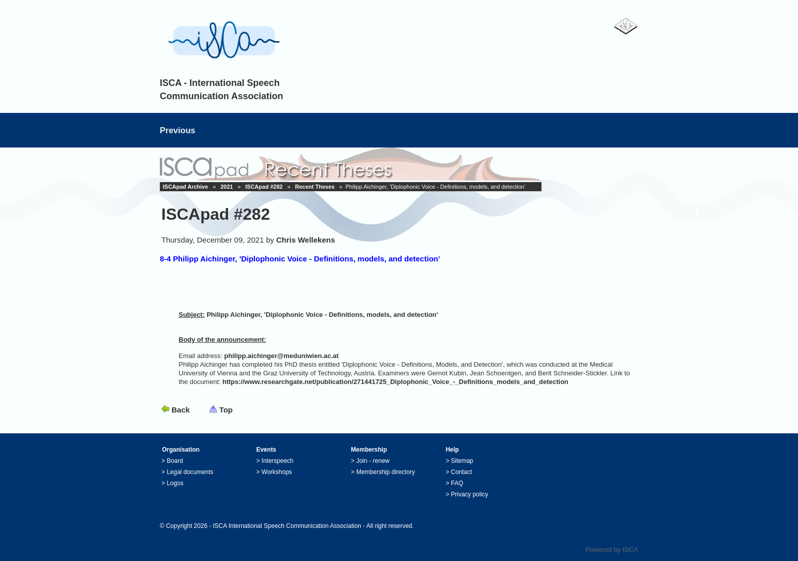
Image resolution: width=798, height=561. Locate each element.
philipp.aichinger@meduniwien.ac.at (281, 356)
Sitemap (462, 460)
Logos (175, 483)
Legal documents (190, 472)
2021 (226, 187)
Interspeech (278, 460)
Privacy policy (469, 494)
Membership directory (385, 472)
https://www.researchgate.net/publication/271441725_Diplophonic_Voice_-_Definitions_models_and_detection (395, 382)
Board (175, 460)
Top (226, 409)
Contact (461, 472)
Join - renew (372, 460)
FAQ (457, 483)
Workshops (277, 472)
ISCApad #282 (263, 187)
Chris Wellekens (305, 239)
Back (181, 409)
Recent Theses (315, 187)
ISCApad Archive (185, 187)
